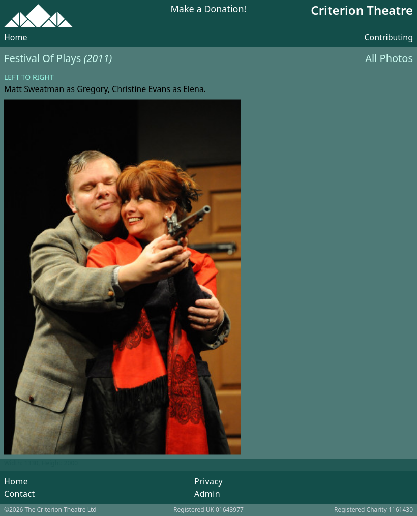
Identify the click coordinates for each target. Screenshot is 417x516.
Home (15, 37)
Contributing (388, 37)
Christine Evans (141, 89)
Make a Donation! (209, 9)
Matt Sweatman (34, 89)
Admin (207, 493)
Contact (19, 493)
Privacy (208, 481)
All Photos (389, 58)
